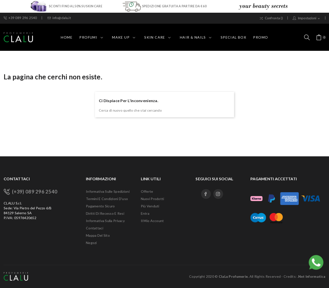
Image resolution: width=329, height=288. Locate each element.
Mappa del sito (98, 235)
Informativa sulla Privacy (105, 221)
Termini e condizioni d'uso (107, 199)
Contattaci (94, 228)
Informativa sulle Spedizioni (108, 191)
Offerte (147, 191)
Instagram (218, 194)
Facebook (206, 194)
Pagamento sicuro (100, 206)
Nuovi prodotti (152, 199)
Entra (145, 213)
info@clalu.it (59, 18)
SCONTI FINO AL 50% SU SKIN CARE (75, 6)
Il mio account (152, 221)
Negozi (91, 243)
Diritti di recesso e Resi (105, 213)
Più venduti (150, 206)
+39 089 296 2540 (20, 18)
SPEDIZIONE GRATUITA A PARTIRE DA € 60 (174, 6)
